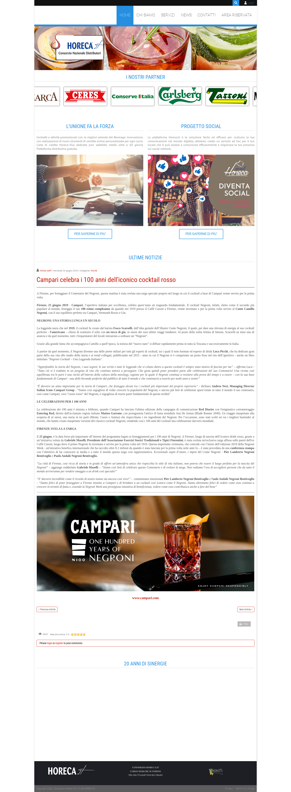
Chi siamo (145, 15)
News (186, 15)
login (49, 643)
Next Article (245, 609)
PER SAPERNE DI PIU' (90, 234)
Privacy (229, 788)
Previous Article (47, 609)
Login (251, 3)
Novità (94, 270)
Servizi (168, 15)
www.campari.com (145, 598)
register (59, 643)
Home (125, 15)
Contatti (206, 15)
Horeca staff (45, 270)
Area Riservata (237, 15)
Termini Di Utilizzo (245, 788)
